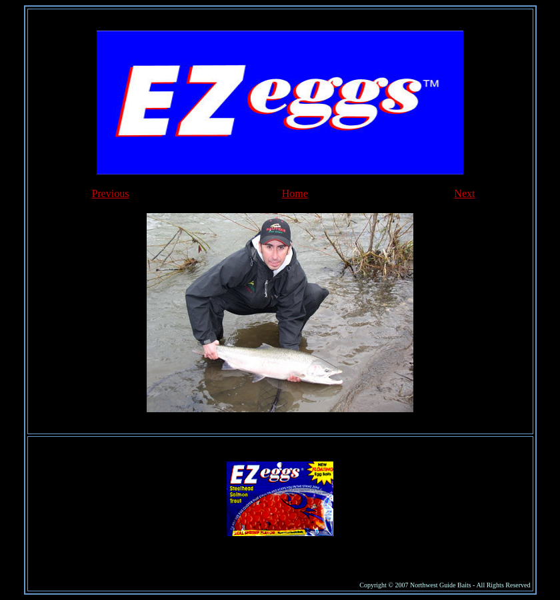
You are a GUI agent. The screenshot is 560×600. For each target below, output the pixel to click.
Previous (110, 193)
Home (295, 193)
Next (464, 193)
